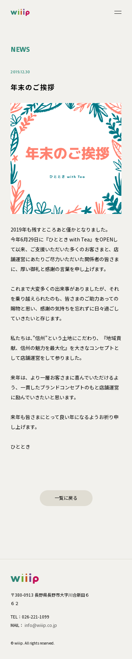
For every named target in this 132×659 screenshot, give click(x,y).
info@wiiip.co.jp (41, 625)
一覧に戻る (66, 497)
